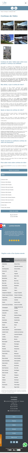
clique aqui (15, 165)
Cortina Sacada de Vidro (6, 202)
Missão (14, 425)
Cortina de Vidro (4, 179)
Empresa (14, 420)
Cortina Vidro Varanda (5, 207)
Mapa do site (14, 437)
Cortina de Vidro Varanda (6, 194)
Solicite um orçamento (14, 170)
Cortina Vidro (3, 205)
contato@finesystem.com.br (14, 410)
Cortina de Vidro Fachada (6, 184)
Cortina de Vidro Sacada (6, 192)
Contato (14, 433)
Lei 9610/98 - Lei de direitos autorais (8, 392)
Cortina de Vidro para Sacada (7, 187)
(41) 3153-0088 (14, 216)
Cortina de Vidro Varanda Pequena (8, 197)
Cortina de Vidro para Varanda (7, 189)
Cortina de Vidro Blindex (6, 182)
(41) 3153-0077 (8, 165)
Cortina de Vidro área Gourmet (7, 199)
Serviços (14, 429)
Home (14, 416)
